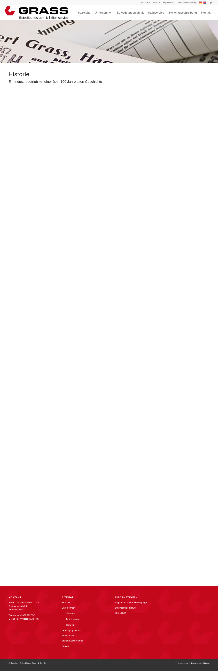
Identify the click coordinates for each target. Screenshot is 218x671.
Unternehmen (68, 608)
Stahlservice (68, 635)
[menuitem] (168, 2)
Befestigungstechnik (72, 630)
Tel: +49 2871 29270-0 (150, 3)
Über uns (70, 613)
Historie (70, 625)
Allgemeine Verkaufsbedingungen (131, 602)
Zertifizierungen (73, 619)
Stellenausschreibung (72, 640)
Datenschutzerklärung (187, 3)
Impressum (168, 3)
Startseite (66, 602)
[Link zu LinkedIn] (211, 2)
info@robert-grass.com (27, 619)
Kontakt (65, 646)
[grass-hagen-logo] (36, 12)
